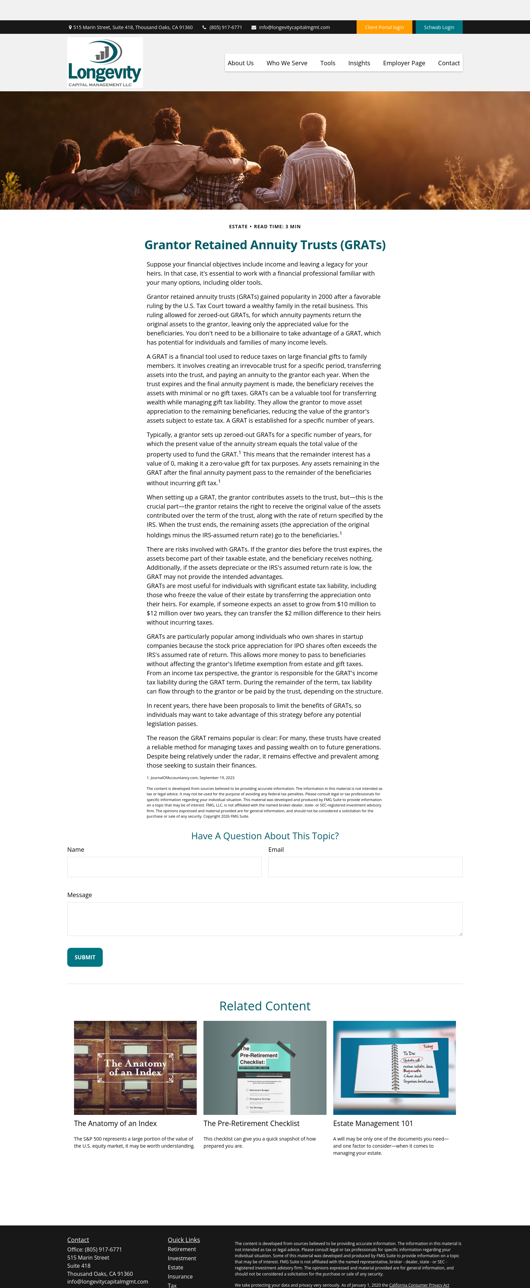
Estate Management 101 (373, 1103)
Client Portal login (384, 7)
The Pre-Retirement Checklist (251, 1103)
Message (79, 874)
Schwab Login (439, 7)
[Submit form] (85, 937)
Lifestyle (178, 1283)
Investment (182, 1238)
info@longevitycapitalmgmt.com (290, 7)
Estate (176, 1247)
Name (75, 829)
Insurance (180, 1256)
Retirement (182, 1229)
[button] (241, 42)
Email (276, 829)
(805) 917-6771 (221, 7)
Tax (172, 1265)
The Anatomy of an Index (115, 1103)
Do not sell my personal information (418, 1271)
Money (176, 1274)
